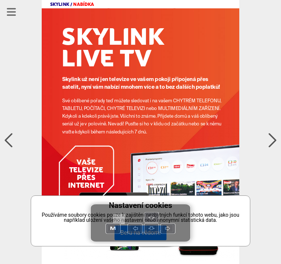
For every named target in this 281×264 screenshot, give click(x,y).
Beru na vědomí (140, 232)
